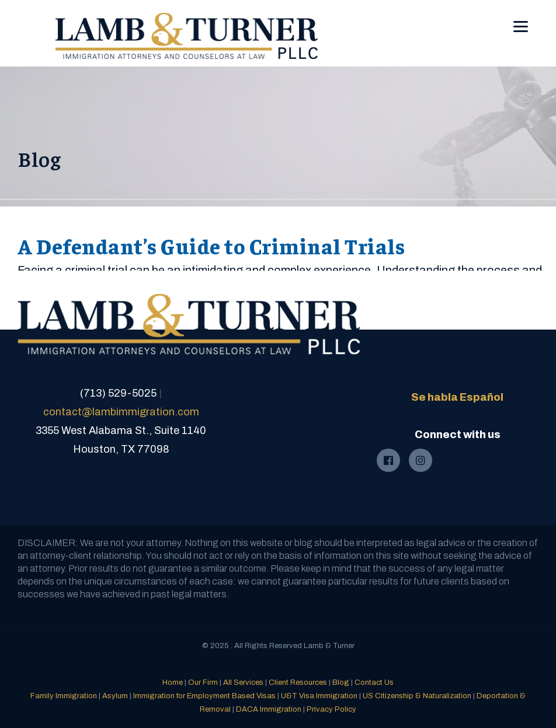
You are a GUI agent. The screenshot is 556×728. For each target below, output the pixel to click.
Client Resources (298, 682)
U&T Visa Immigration (319, 696)
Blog (340, 682)
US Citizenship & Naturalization (417, 696)
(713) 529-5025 (118, 393)
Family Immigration (63, 696)
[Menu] (521, 18)
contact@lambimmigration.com (121, 412)
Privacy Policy (331, 709)
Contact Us (374, 682)
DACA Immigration (268, 709)
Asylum (115, 696)
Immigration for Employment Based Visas (204, 696)
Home (172, 682)
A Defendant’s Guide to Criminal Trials (211, 245)
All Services (243, 682)
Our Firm (203, 682)
